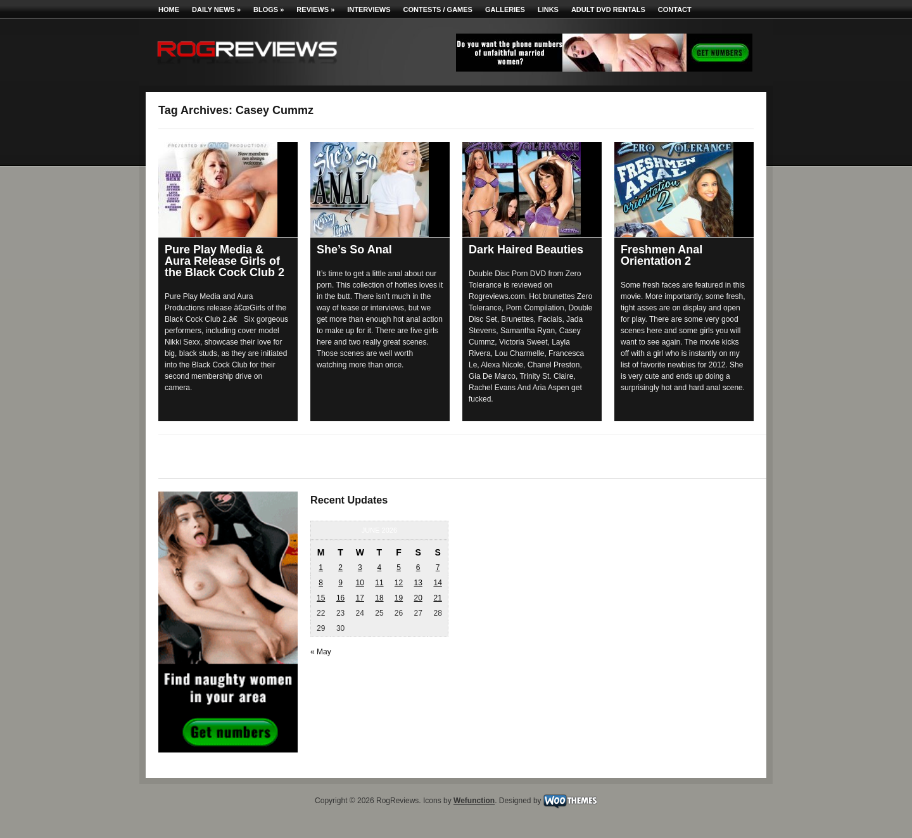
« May (320, 651)
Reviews (315, 9)
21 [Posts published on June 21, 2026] (437, 598)
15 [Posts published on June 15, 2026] (321, 598)
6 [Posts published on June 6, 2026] (418, 567)
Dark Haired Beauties (526, 249)
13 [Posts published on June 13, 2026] (418, 582)
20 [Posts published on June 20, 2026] (418, 598)
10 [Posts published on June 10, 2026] (360, 582)
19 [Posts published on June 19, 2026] (399, 598)
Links (548, 9)
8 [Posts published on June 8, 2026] (321, 582)
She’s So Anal (354, 249)
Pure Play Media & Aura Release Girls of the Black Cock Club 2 (224, 261)
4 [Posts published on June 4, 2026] (379, 567)
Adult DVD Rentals (608, 9)
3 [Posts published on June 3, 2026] (360, 567)
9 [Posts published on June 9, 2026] (340, 582)
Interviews (368, 9)
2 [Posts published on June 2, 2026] (340, 567)
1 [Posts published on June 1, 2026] (321, 567)
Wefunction (474, 801)
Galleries (505, 9)
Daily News (216, 9)
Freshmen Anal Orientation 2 (661, 255)
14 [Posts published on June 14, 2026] (437, 582)
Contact (675, 9)
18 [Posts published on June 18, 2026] (379, 598)
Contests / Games (437, 9)
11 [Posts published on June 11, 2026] (379, 582)
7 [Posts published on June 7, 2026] (438, 567)
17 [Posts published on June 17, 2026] (360, 598)
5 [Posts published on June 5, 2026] (398, 567)
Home (168, 9)
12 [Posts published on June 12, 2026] (399, 582)
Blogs (268, 9)
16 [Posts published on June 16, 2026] (340, 598)
